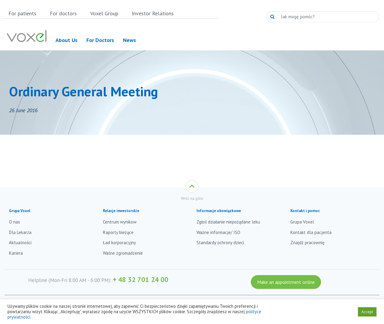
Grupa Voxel (302, 222)
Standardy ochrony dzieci (220, 242)
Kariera (16, 253)
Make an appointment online (286, 282)
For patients (22, 13)
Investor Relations (153, 13)
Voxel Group (104, 13)
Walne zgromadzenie (123, 253)
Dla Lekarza (20, 232)
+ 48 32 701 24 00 (140, 279)
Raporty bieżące (118, 232)
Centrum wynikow (119, 222)
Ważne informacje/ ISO (218, 232)
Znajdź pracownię (307, 242)
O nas (14, 222)
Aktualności (20, 242)
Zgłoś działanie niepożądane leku (228, 222)
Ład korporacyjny (119, 242)
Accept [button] (367, 311)
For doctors (63, 13)
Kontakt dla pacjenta (311, 232)
